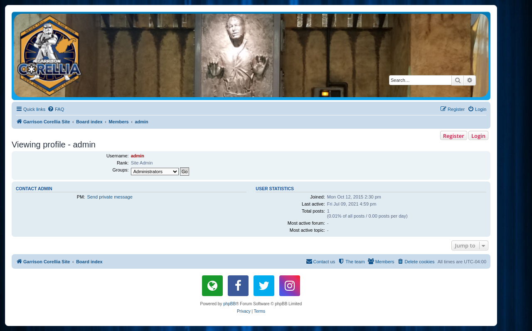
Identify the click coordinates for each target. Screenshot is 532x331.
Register (453, 136)
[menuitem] (55, 109)
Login (478, 136)
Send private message (109, 196)
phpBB (229, 304)
